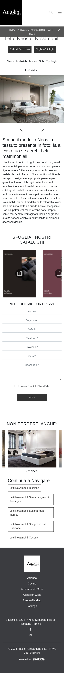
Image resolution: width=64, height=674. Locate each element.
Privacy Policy (43, 386)
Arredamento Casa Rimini (31, 30)
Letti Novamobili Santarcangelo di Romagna (29, 499)
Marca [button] (10, 61)
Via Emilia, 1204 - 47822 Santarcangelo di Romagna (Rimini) (30, 621)
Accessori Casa (32, 594)
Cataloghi (32, 606)
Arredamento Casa (32, 589)
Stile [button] (41, 61)
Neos (32, 34)
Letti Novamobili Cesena (24, 537)
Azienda (32, 578)
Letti (50, 30)
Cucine (32, 583)
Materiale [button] (21, 61)
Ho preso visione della (34, 386)
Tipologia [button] (51, 61)
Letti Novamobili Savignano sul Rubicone (27, 526)
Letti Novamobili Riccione (24, 488)
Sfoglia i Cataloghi (44, 49)
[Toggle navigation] (59, 12)
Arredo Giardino (32, 600)
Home (12, 30)
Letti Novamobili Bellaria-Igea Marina (27, 512)
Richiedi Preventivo (20, 49)
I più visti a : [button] (32, 70)
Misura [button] (33, 61)
